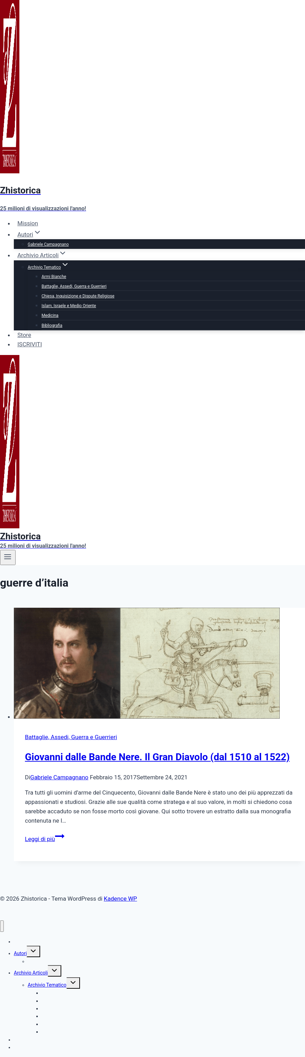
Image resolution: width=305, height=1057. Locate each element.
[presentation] (159, 664)
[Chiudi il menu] (2, 926)
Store (24, 334)
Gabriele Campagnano (48, 244)
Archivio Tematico (47, 985)
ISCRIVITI (29, 344)
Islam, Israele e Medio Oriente (69, 305)
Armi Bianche (54, 276)
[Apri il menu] (8, 557)
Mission (27, 223)
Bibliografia (52, 325)
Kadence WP (120, 898)
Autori (20, 953)
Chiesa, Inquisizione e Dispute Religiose (78, 296)
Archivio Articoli (31, 973)
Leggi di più (44, 838)
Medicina (50, 315)
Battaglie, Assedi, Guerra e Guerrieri (74, 286)
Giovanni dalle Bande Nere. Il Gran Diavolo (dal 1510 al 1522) (157, 757)
